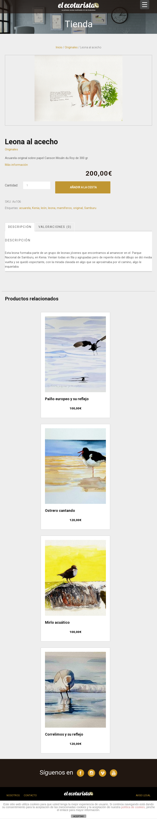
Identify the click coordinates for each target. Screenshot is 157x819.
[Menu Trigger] (144, 4)
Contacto (30, 795)
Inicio (59, 47)
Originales (71, 47)
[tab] (20, 227)
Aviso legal (143, 795)
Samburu (90, 208)
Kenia (35, 208)
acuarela (25, 208)
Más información (16, 165)
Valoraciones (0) (54, 227)
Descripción (19, 227)
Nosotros (13, 795)
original (78, 208)
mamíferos (64, 208)
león (44, 208)
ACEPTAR (78, 816)
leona (51, 208)
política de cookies (133, 807)
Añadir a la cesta (83, 187)
